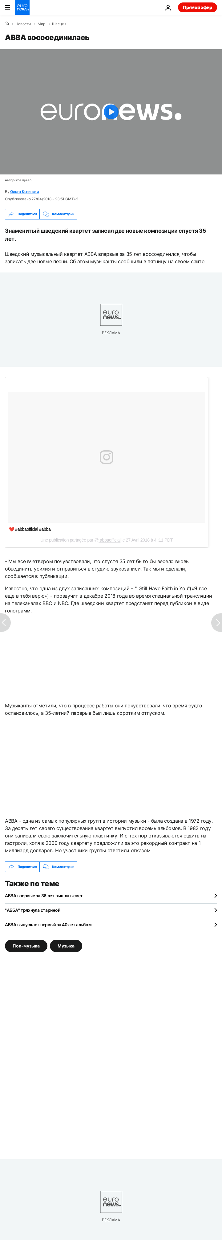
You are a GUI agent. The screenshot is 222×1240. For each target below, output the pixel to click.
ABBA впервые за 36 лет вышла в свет (44, 895)
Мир (41, 24)
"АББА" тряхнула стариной (32, 910)
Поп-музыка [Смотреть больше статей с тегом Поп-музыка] (26, 945)
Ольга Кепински (24, 191)
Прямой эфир (197, 7)
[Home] (7, 24)
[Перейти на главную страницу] (22, 7)
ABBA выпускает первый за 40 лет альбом (48, 924)
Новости (23, 24)
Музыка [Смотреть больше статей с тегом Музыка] (66, 945)
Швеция (59, 24)
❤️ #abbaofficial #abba (29, 529)
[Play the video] (111, 111)
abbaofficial (109, 540)
